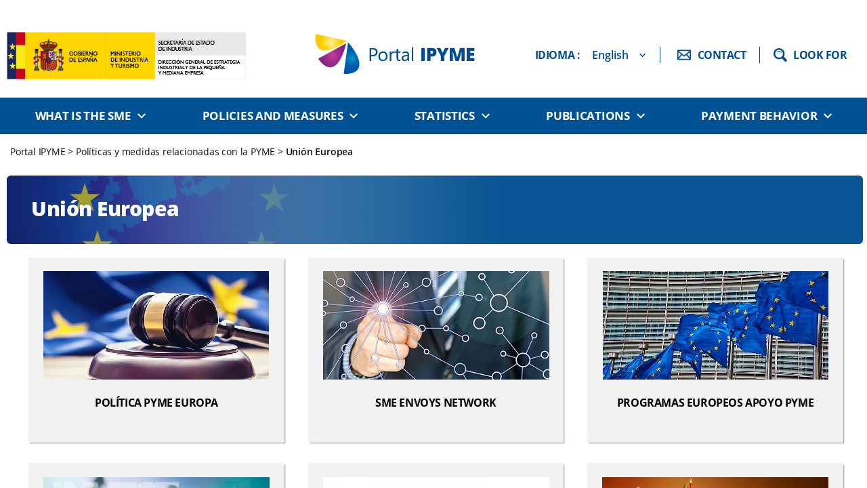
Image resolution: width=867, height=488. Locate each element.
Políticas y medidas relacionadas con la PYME (175, 151)
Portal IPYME (39, 151)
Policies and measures (273, 115)
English (610, 54)
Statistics (445, 115)
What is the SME (83, 115)
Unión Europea (319, 151)
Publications (587, 115)
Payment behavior (759, 115)
